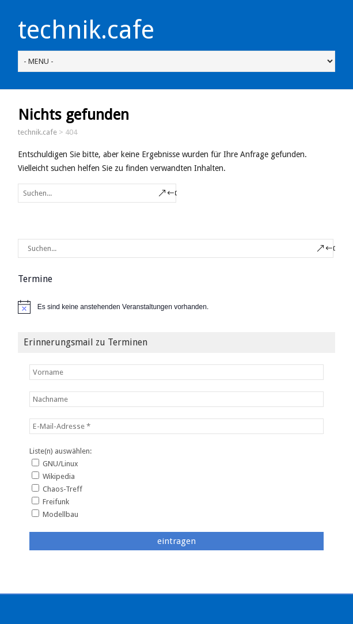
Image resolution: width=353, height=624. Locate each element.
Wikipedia (53, 476)
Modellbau (55, 514)
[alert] (177, 307)
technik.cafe (86, 30)
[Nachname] (176, 399)
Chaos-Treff (57, 488)
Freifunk (50, 501)
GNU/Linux (55, 463)
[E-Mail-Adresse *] (176, 426)
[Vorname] (176, 372)
